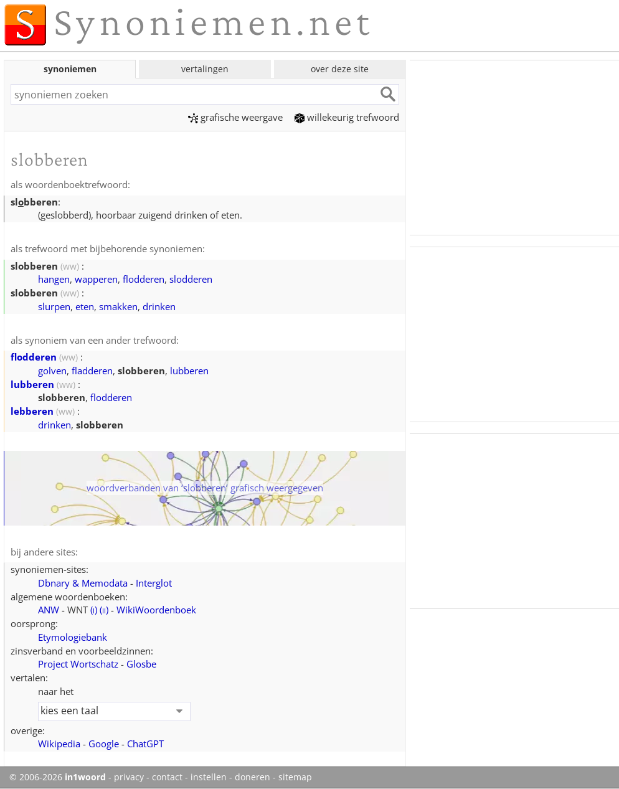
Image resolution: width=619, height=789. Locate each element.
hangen (54, 279)
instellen (209, 777)
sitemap (295, 777)
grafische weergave (235, 117)
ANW (48, 609)
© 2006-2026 (57, 777)
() (93, 609)
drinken (159, 306)
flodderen (143, 279)
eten (84, 306)
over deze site (340, 69)
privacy (129, 777)
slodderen (190, 279)
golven (52, 370)
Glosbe (141, 664)
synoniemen (70, 69)
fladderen (92, 370)
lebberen (32, 411)
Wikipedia (59, 743)
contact (167, 777)
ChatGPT (145, 743)
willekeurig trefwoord (347, 117)
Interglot (154, 583)
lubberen (189, 370)
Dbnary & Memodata (83, 583)
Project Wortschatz (78, 664)
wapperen (96, 279)
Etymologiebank (72, 637)
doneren (252, 777)
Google (103, 743)
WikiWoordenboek (156, 609)
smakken (118, 306)
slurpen (54, 306)
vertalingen (205, 69)
